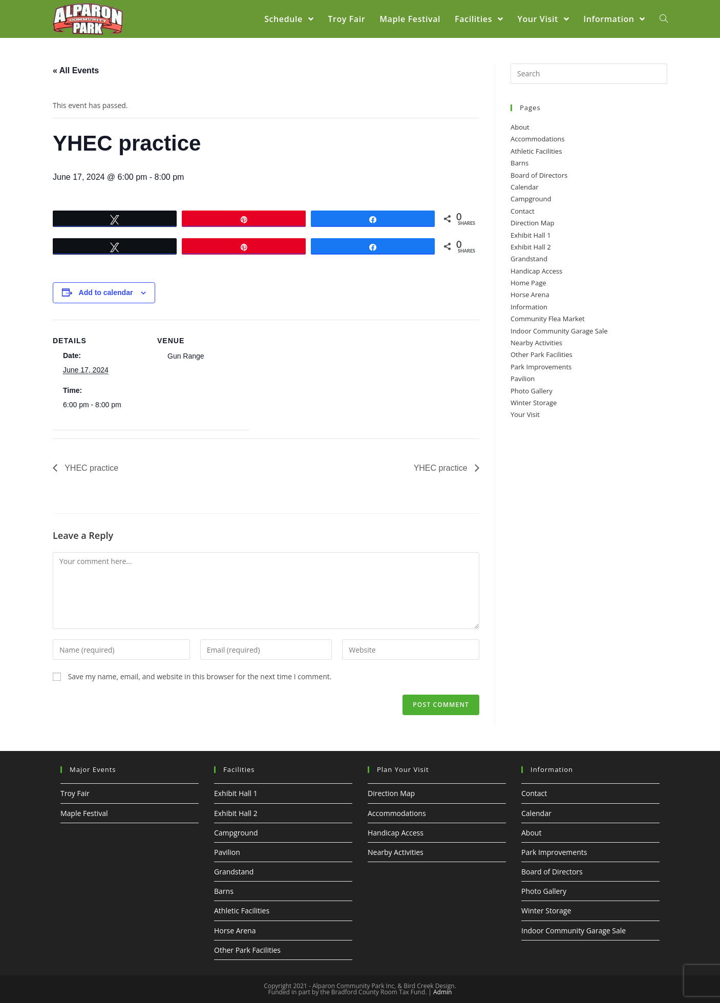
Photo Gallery (532, 390)
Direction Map (533, 222)
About (520, 127)
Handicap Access (536, 271)
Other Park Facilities (542, 354)
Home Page (528, 282)
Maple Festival (84, 813)
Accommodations (537, 138)
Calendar (524, 187)
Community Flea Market (548, 318)
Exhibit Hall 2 (531, 247)
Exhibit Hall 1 (531, 235)
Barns (519, 163)
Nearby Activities (536, 342)
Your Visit (525, 414)
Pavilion (523, 378)
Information (529, 306)
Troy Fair (75, 793)
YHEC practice (90, 468)
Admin (442, 992)
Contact (523, 211)
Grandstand (529, 258)
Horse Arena (530, 294)
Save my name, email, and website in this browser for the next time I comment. (200, 676)
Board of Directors (539, 175)
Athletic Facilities (536, 151)
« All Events (76, 70)
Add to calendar (106, 292)
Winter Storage (534, 402)
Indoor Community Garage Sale (559, 331)
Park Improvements (541, 366)
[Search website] (663, 19)
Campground (531, 198)
